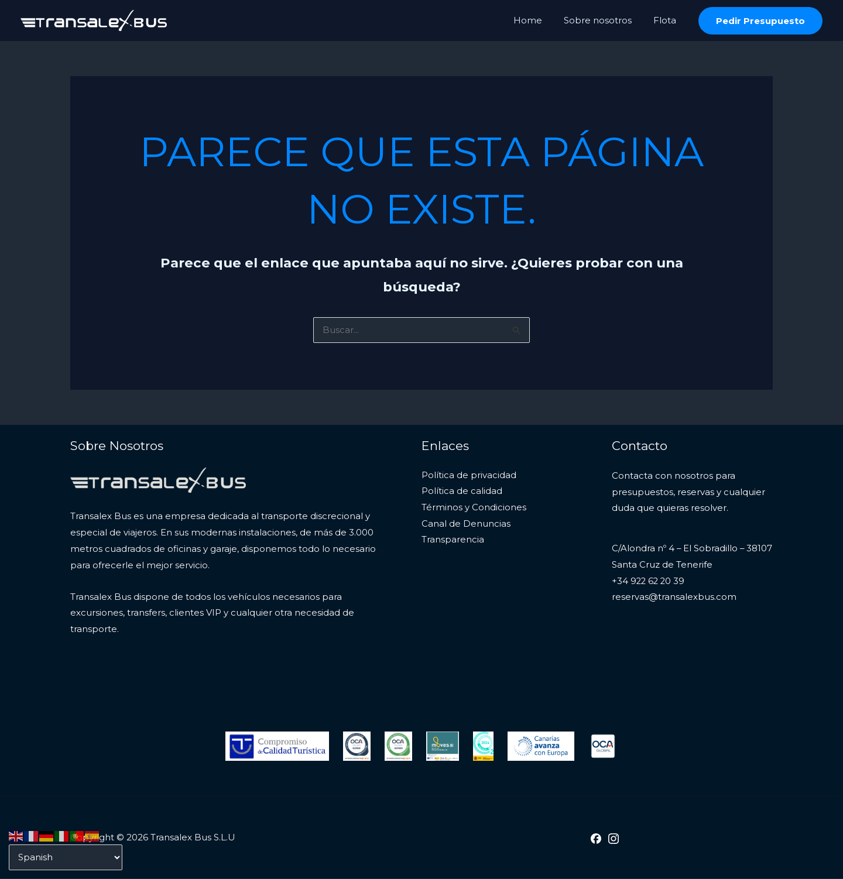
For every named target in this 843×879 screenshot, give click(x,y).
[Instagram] (613, 839)
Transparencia (453, 541)
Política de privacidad (469, 476)
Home (537, 20)
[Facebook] (596, 839)
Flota (666, 20)
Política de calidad (462, 492)
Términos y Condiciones (474, 508)
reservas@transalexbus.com (674, 598)
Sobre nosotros (604, 20)
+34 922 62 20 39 (649, 582)
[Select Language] (66, 857)
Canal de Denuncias (466, 524)
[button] (760, 21)
